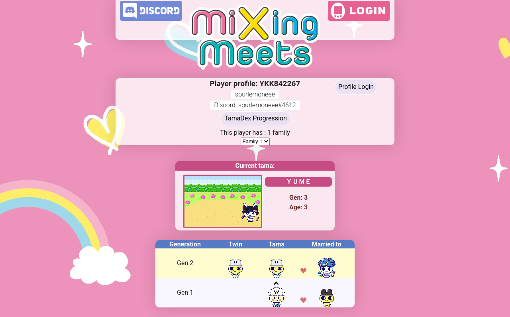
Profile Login (356, 87)
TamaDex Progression (255, 118)
